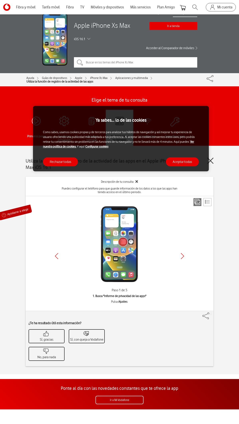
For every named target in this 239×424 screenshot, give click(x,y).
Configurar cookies (96, 146)
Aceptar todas (182, 162)
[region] (121, 138)
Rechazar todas (60, 162)
